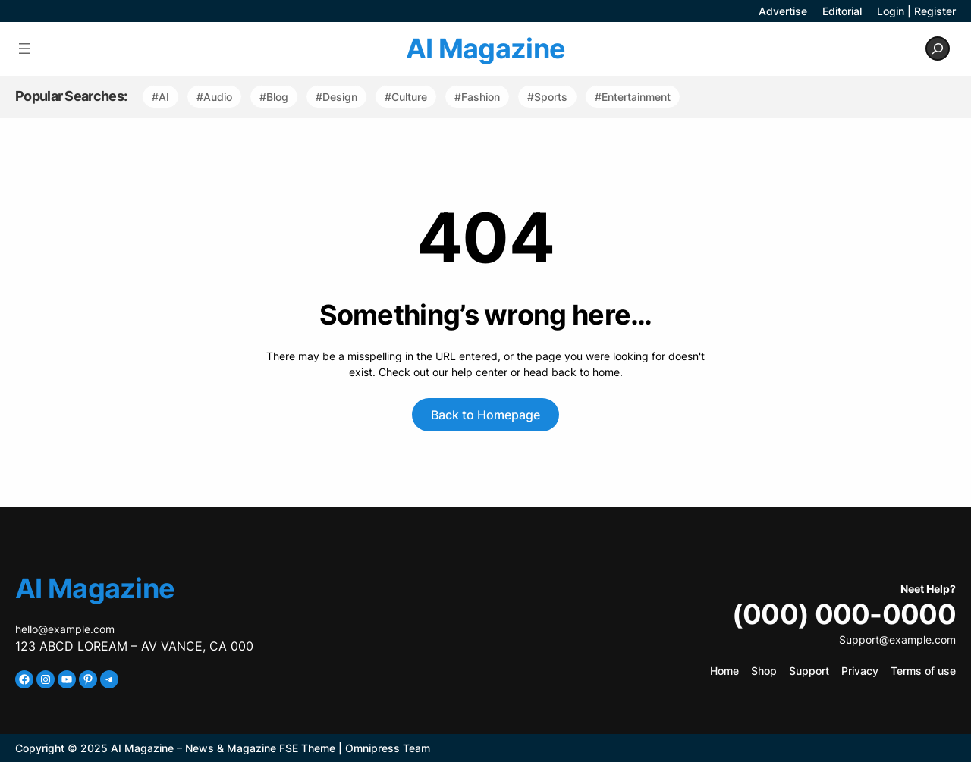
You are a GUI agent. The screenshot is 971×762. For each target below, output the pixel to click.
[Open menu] (24, 48)
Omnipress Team (387, 748)
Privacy (859, 670)
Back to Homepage (485, 414)
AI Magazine (485, 48)
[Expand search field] (937, 48)
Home (724, 670)
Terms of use (923, 670)
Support (809, 670)
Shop (764, 670)
